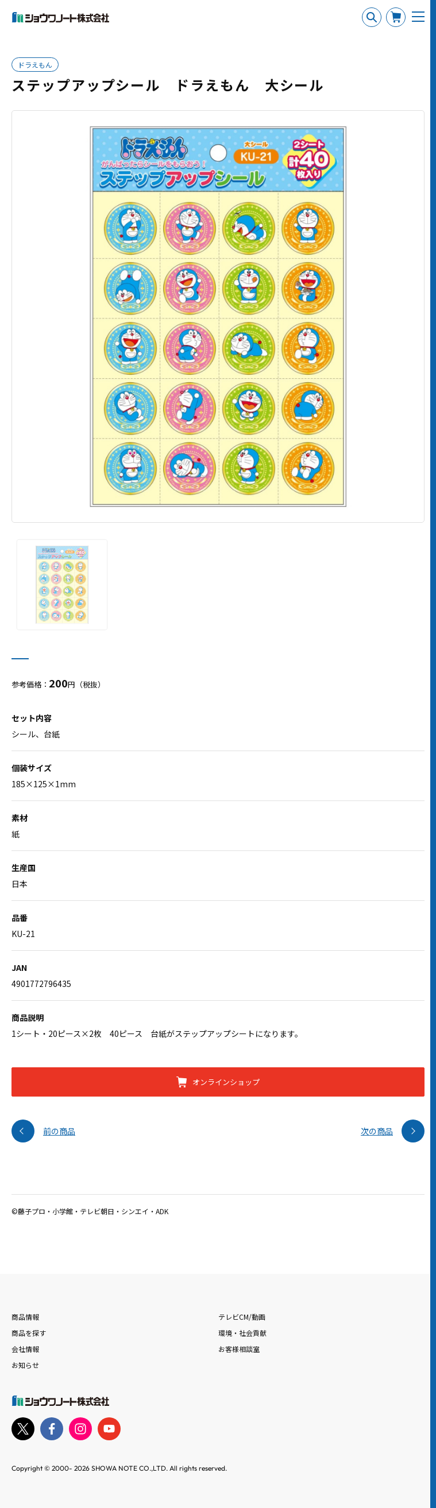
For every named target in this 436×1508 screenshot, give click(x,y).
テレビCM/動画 (241, 1317)
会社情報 (25, 1349)
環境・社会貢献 (242, 1333)
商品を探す (28, 1333)
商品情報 (25, 1317)
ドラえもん (35, 64)
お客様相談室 (239, 1349)
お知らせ (25, 1365)
